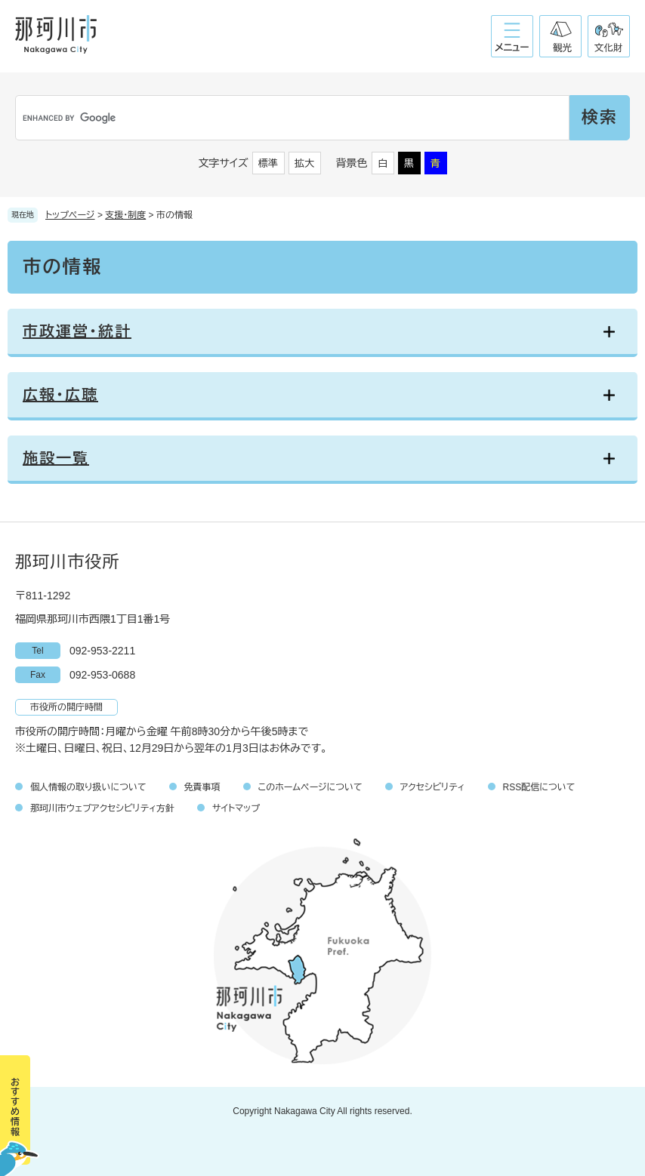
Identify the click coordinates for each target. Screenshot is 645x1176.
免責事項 (202, 787)
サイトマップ (236, 808)
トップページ (70, 215)
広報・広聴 (60, 394)
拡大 (304, 163)
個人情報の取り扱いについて (88, 787)
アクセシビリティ (432, 787)
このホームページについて (310, 787)
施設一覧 (56, 458)
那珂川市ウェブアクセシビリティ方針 (102, 808)
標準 (268, 163)
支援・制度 (125, 215)
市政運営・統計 (77, 331)
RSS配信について (539, 787)
